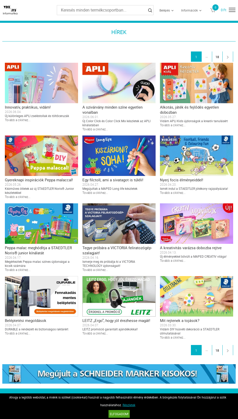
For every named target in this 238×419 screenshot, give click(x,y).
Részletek (129, 405)
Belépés (164, 10)
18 (217, 57)
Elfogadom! (119, 414)
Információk (189, 10)
